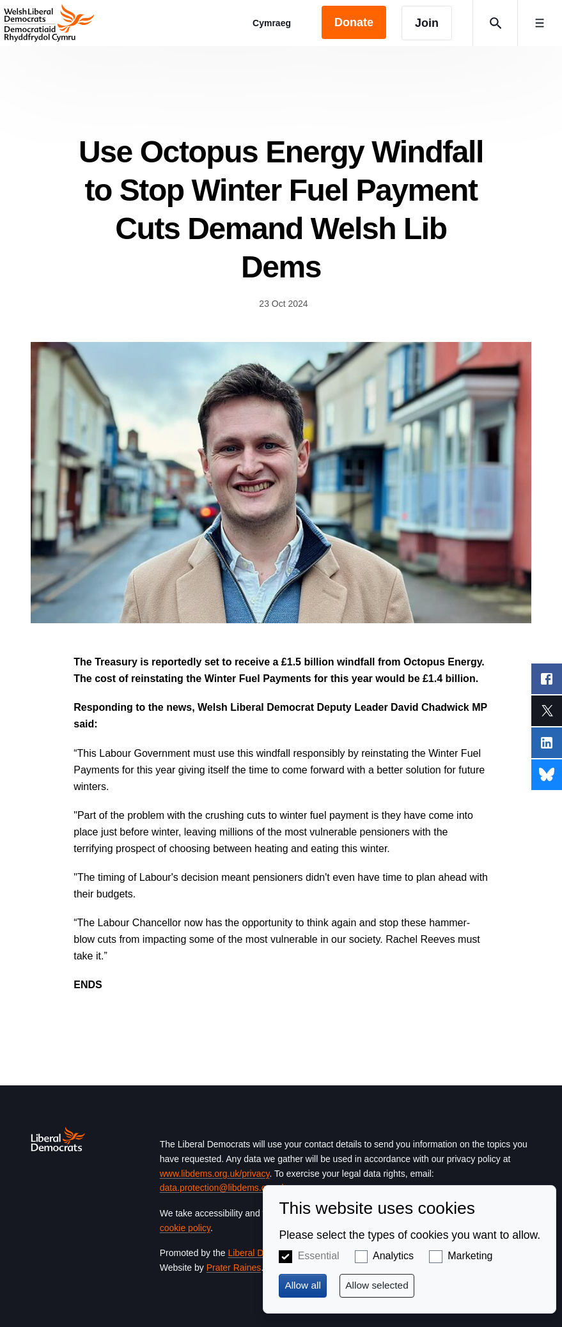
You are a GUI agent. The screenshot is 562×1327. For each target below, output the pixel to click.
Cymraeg (272, 23)
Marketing (470, 1255)
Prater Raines (234, 1267)
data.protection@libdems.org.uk (223, 1188)
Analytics (393, 1255)
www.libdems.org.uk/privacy (215, 1173)
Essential (319, 1255)
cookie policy (185, 1228)
